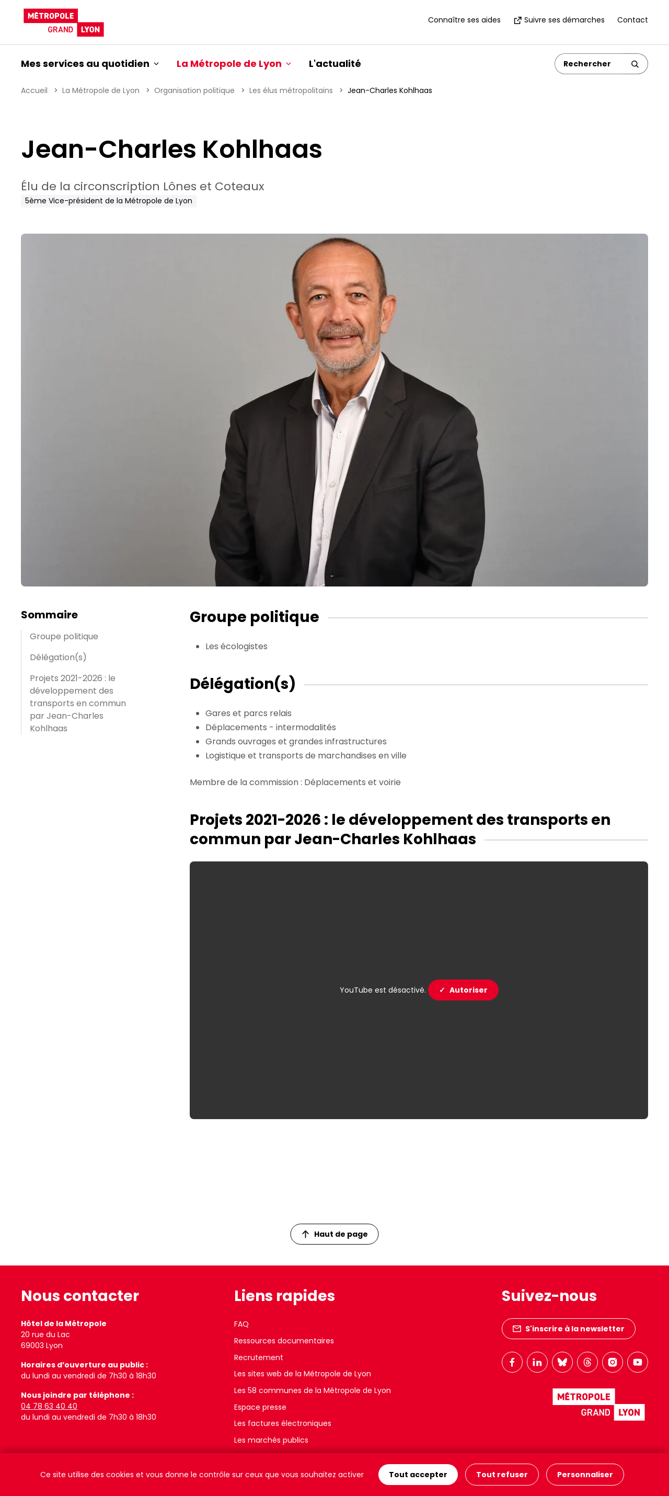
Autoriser (463, 990)
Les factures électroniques (282, 1423)
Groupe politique (64, 636)
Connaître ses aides (464, 20)
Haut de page (335, 1234)
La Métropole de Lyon (101, 90)
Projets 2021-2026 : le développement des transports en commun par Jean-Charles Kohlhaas (78, 703)
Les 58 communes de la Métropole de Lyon (312, 1390)
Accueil (34, 90)
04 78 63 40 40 (49, 1406)
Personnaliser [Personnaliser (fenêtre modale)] (585, 1474)
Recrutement (258, 1357)
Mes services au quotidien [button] (90, 63)
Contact (632, 20)
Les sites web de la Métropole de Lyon (302, 1373)
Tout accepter (418, 1474)
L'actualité (335, 63)
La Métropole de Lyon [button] (234, 63)
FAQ (241, 1324)
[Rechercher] (589, 63)
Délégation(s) (58, 657)
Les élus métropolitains (291, 90)
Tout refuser (502, 1474)
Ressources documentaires (284, 1341)
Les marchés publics (271, 1440)
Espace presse (260, 1407)
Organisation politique (194, 90)
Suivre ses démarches (559, 20)
